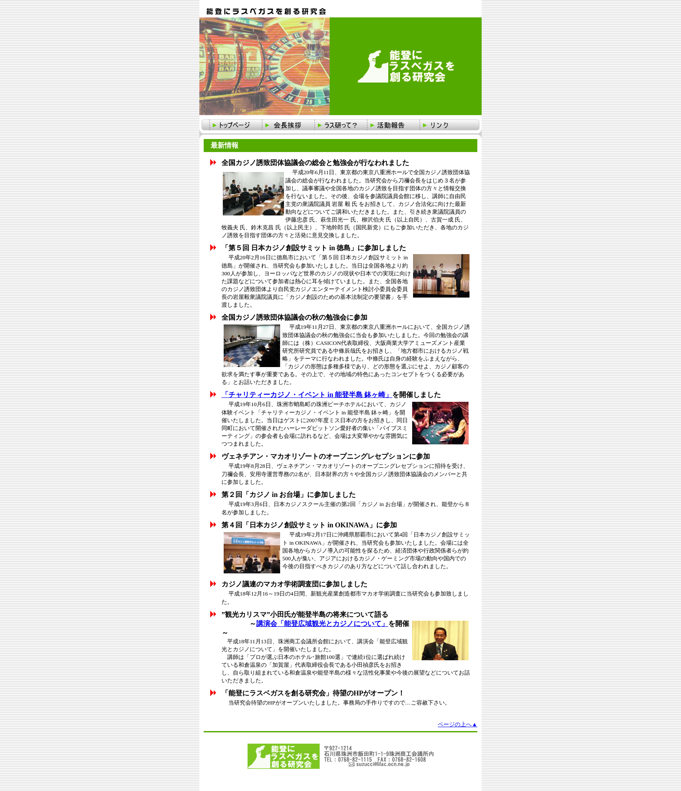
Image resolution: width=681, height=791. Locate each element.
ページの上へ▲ (457, 724)
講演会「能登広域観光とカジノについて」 (322, 623)
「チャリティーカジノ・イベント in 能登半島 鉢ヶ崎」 (306, 394)
